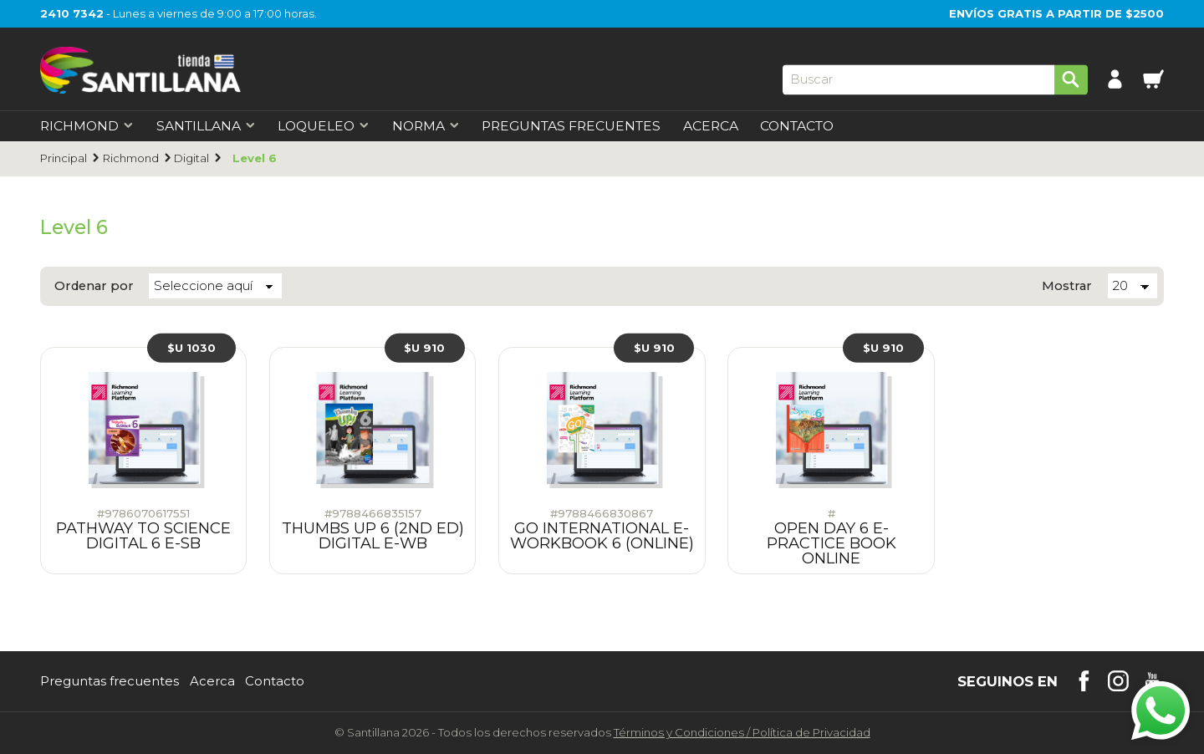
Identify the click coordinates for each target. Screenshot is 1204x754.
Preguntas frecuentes (109, 681)
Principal (63, 158)
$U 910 (424, 347)
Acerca (710, 126)
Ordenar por (94, 286)
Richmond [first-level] (87, 126)
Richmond (131, 158)
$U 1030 (191, 347)
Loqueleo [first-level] (324, 126)
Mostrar (1067, 286)
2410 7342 (72, 13)
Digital (191, 158)
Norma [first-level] (426, 126)
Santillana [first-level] (206, 126)
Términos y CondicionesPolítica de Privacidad (742, 732)
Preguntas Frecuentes (571, 126)
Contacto (797, 126)
